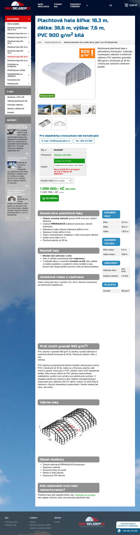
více (27, 153)
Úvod (39, 42)
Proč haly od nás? (11, 522)
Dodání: (44, 167)
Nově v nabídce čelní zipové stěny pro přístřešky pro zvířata (16, 192)
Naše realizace (43, 5)
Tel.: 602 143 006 (84, 141)
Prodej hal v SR (10, 525)
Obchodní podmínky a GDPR (40, 525)
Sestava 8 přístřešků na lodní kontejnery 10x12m (17, 127)
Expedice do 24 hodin (69, 161)
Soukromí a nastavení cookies (40, 528)
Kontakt (57, 522)
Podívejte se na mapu (85, 495)
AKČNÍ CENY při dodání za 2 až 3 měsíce (17, 159)
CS (110, 5)
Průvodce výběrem (75, 5)
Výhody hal (58, 5)
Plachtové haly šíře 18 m (53, 42)
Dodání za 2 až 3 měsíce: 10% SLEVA (69, 165)
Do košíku (51, 198)
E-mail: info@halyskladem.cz (56, 141)
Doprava (33, 522)
